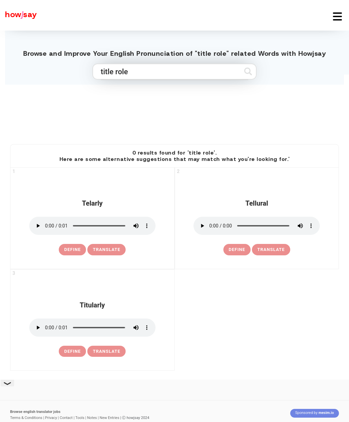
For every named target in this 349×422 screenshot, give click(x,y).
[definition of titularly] (72, 351)
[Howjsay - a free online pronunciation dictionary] (18, 15)
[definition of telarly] (72, 249)
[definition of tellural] (237, 249)
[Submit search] (248, 71)
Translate (106, 249)
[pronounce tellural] (256, 226)
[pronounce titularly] (92, 328)
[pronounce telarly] (92, 226)
